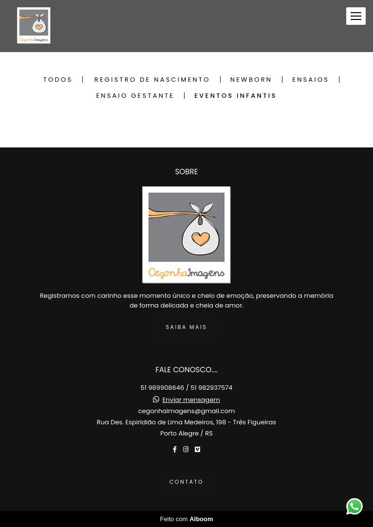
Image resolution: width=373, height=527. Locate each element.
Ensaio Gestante (135, 95)
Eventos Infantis (235, 95)
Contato (186, 482)
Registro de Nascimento (152, 79)
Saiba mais (186, 327)
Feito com (186, 519)
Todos (58, 79)
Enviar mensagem (191, 400)
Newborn (251, 79)
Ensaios (310, 79)
